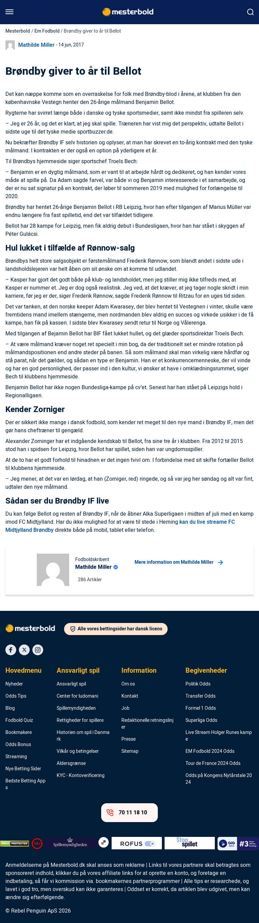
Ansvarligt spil (78, 670)
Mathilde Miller (36, 45)
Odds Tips (15, 696)
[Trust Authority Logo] (70, 843)
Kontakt (129, 696)
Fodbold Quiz (19, 720)
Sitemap (130, 751)
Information (138, 670)
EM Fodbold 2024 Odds (209, 751)
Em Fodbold (47, 31)
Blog (10, 708)
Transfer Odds (200, 696)
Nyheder (14, 684)
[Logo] (34, 629)
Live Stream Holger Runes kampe (218, 736)
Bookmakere (18, 732)
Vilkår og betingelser (78, 751)
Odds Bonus (18, 744)
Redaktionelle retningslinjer (147, 724)
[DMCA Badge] (14, 843)
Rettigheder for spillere (80, 720)
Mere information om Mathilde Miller (179, 562)
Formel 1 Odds (200, 708)
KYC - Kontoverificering (81, 775)
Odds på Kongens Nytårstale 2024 (218, 779)
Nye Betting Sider (23, 769)
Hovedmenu (23, 670)
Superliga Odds (201, 720)
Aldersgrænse (71, 763)
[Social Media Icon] (10, 649)
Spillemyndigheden (76, 708)
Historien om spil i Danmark (83, 736)
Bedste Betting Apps (25, 784)
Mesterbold (17, 31)
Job (125, 708)
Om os (128, 684)
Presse (128, 739)
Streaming (16, 756)
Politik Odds (197, 684)
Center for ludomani (77, 696)
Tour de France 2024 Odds (212, 763)
